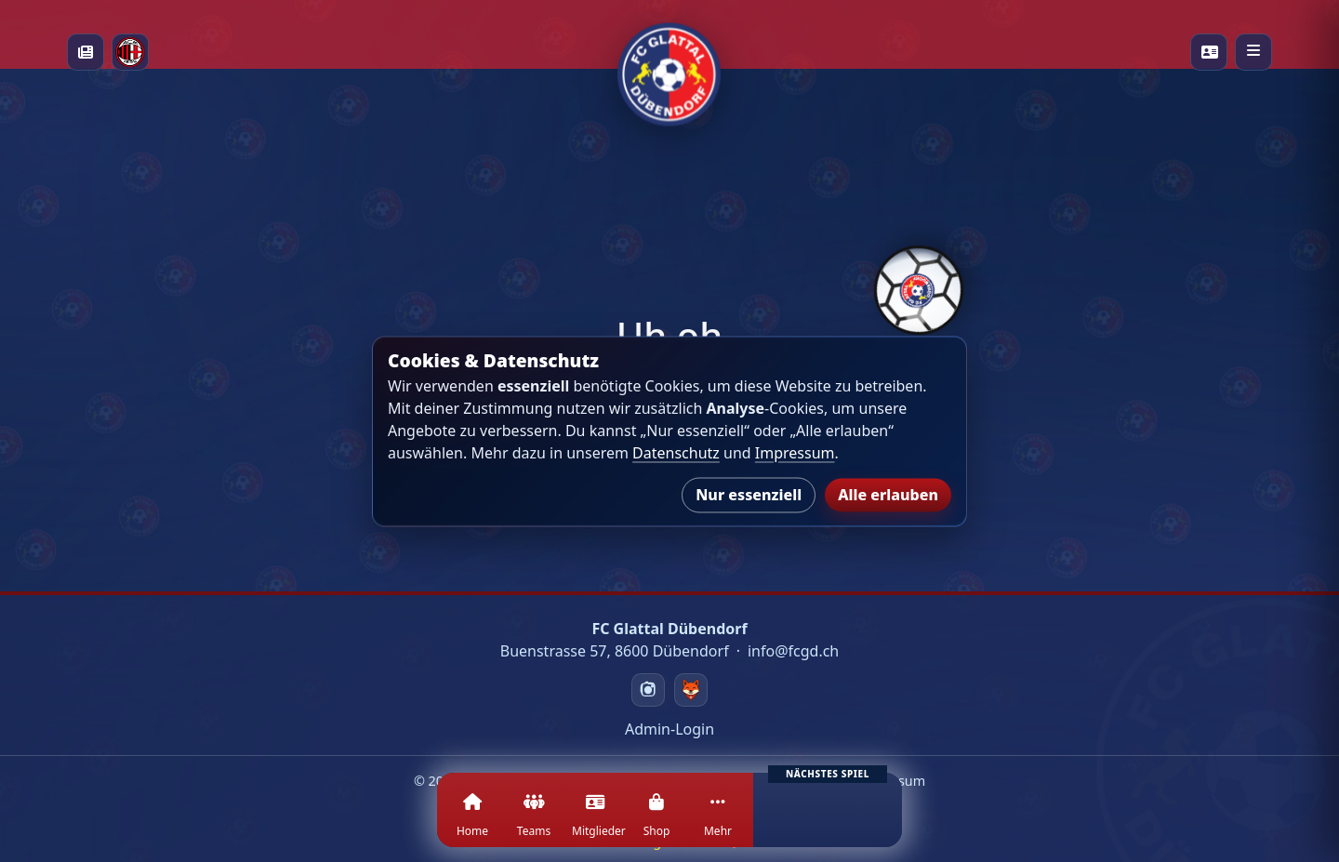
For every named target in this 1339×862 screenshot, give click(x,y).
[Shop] (656, 821)
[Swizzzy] (691, 690)
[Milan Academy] (130, 52)
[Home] (472, 821)
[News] (85, 52)
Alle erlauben (888, 494)
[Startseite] (669, 51)
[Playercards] (1208, 52)
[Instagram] (648, 690)
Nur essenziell (749, 494)
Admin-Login (669, 729)
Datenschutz (676, 453)
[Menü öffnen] (1253, 52)
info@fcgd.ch (793, 651)
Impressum (795, 453)
